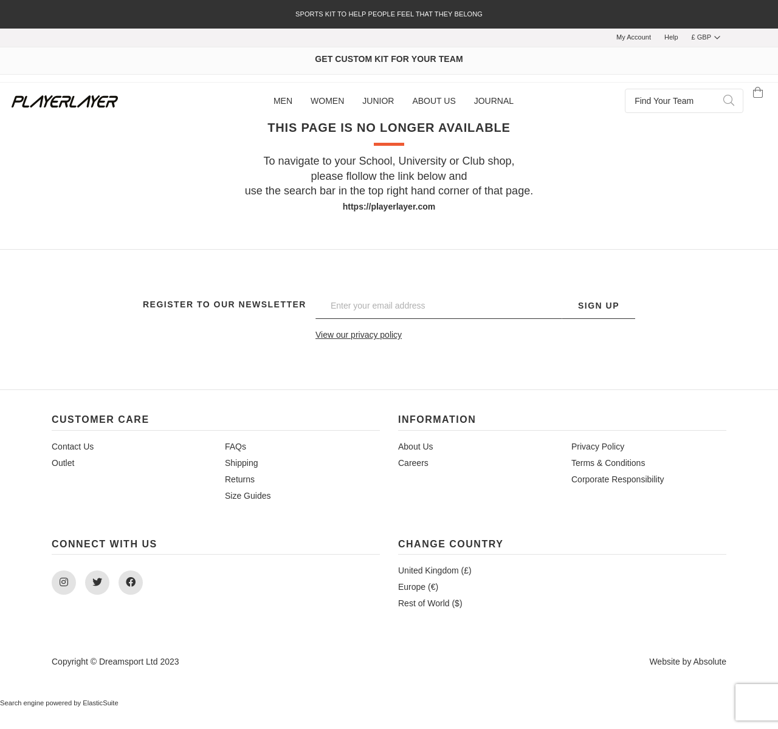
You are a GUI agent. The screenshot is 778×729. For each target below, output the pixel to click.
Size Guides (247, 496)
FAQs (235, 446)
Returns (240, 479)
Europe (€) (418, 587)
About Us (415, 446)
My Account (633, 37)
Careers (413, 463)
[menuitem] (283, 101)
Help (671, 37)
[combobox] (684, 101)
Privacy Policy (597, 446)
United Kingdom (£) (435, 570)
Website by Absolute (687, 661)
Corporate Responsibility (617, 479)
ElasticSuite (100, 703)
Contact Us (73, 446)
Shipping (241, 463)
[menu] (393, 101)
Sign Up (598, 305)
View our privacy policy (358, 335)
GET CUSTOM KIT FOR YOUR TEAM (389, 59)
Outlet (63, 463)
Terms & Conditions (608, 463)
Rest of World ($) (430, 603)
